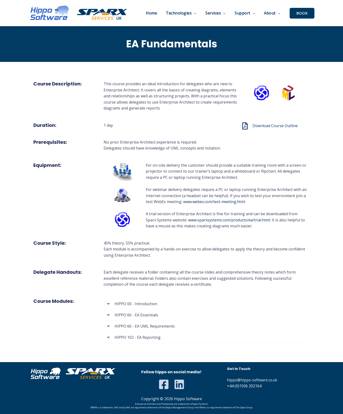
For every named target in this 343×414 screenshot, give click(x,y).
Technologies (183, 13)
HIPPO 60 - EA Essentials (136, 315)
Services (216, 13)
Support (244, 13)
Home (157, 13)
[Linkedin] (179, 384)
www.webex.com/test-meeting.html (214, 201)
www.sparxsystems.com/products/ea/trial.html (229, 220)
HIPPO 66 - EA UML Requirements (145, 326)
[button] (207, 303)
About (270, 13)
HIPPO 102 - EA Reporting (138, 337)
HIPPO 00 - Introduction (136, 303)
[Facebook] (164, 384)
